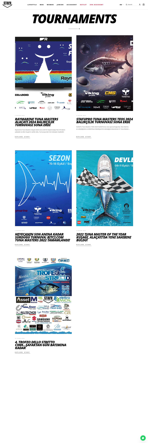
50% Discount (96, 5)
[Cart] (143, 4)
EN (121, 5)
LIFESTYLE (32, 5)
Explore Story (22, 136)
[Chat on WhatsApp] (143, 438)
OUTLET (83, 5)
